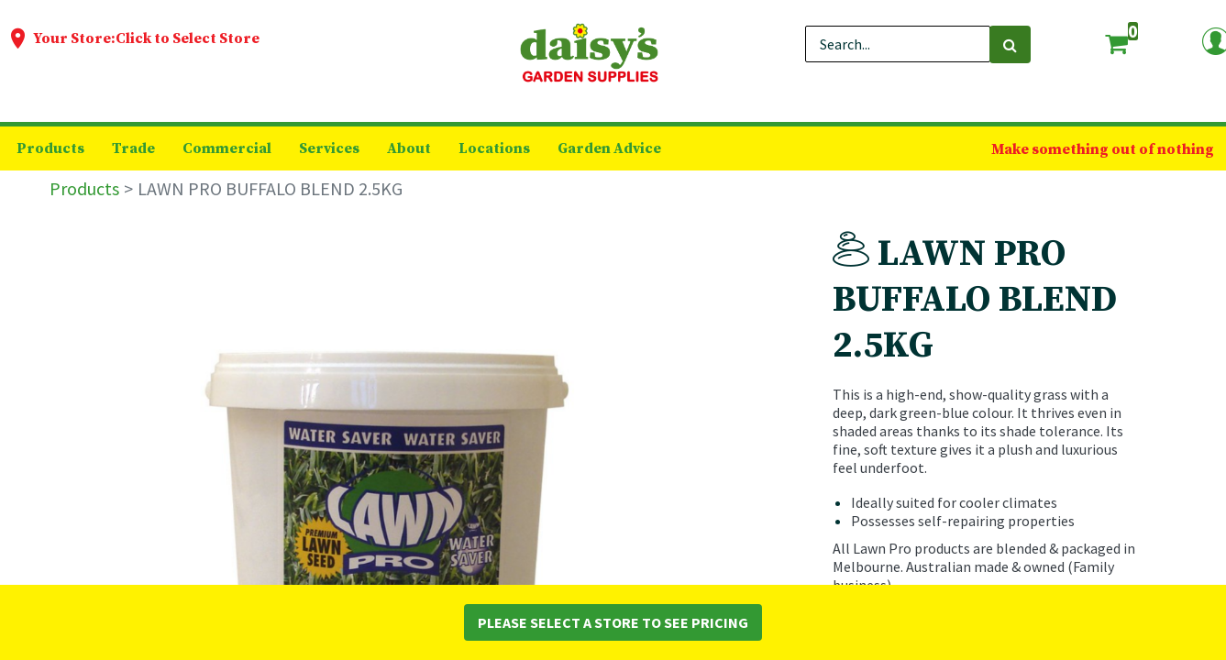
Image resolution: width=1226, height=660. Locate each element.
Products (84, 188)
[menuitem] (50, 148)
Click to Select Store (188, 38)
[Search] (1010, 44)
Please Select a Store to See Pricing (613, 622)
